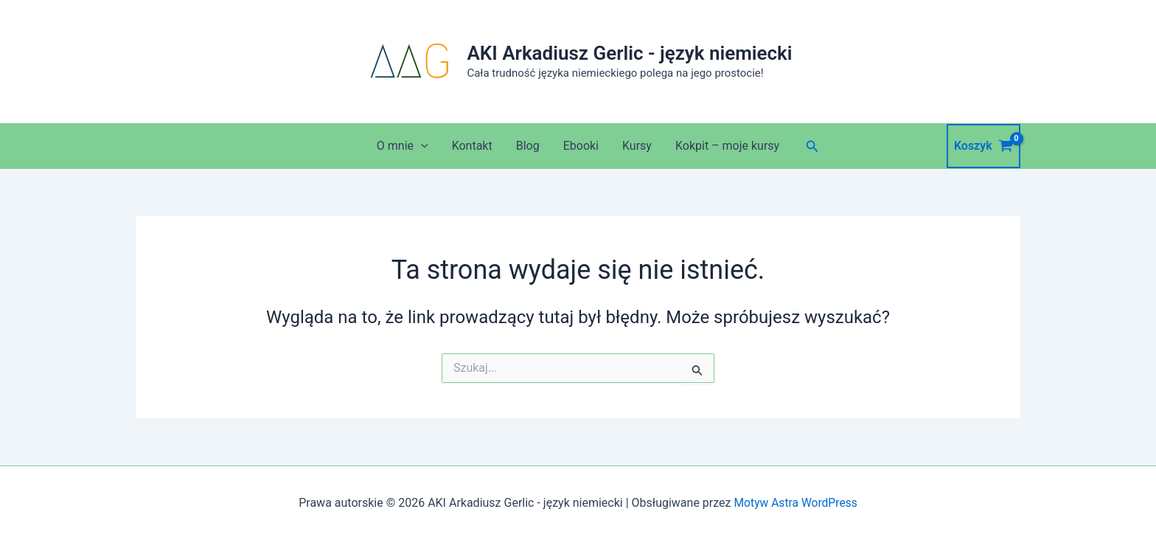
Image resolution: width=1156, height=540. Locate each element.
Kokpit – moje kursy (727, 146)
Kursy (637, 146)
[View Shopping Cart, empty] (983, 146)
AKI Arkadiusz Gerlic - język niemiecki (629, 53)
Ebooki (581, 146)
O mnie (402, 146)
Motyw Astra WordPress (795, 503)
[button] (812, 146)
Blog (528, 146)
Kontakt (472, 146)
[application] (421, 146)
